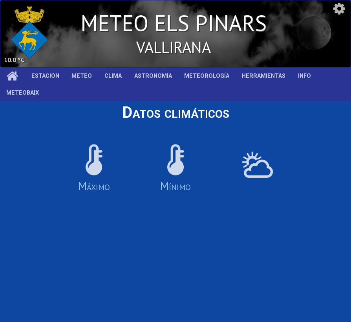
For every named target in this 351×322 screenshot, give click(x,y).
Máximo (94, 168)
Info (304, 76)
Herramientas (263, 76)
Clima (113, 76)
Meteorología (206, 76)
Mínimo (175, 168)
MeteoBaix (22, 93)
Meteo (81, 76)
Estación (45, 76)
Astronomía (153, 76)
